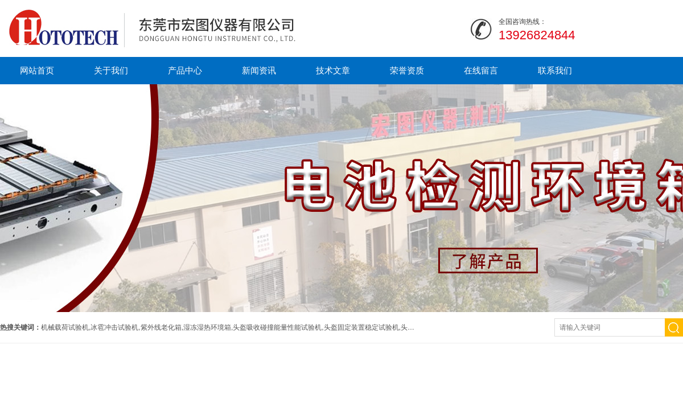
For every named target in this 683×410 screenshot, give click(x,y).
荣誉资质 (407, 70)
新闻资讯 (259, 70)
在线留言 (481, 70)
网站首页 (37, 70)
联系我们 (555, 70)
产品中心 (185, 70)
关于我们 (111, 70)
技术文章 (333, 70)
